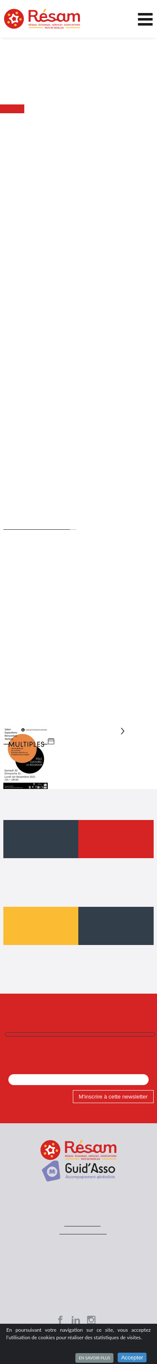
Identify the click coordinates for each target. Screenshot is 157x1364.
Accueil (11, 117)
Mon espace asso (79, 1276)
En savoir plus (94, 1357)
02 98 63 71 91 (82, 1205)
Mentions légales (78, 1243)
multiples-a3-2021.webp (63, 712)
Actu (29, 117)
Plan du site (78, 1260)
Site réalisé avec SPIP (78, 1251)
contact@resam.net (82, 1213)
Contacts (78, 1235)
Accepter (132, 1357)
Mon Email (22, 1048)
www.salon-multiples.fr (35, 508)
